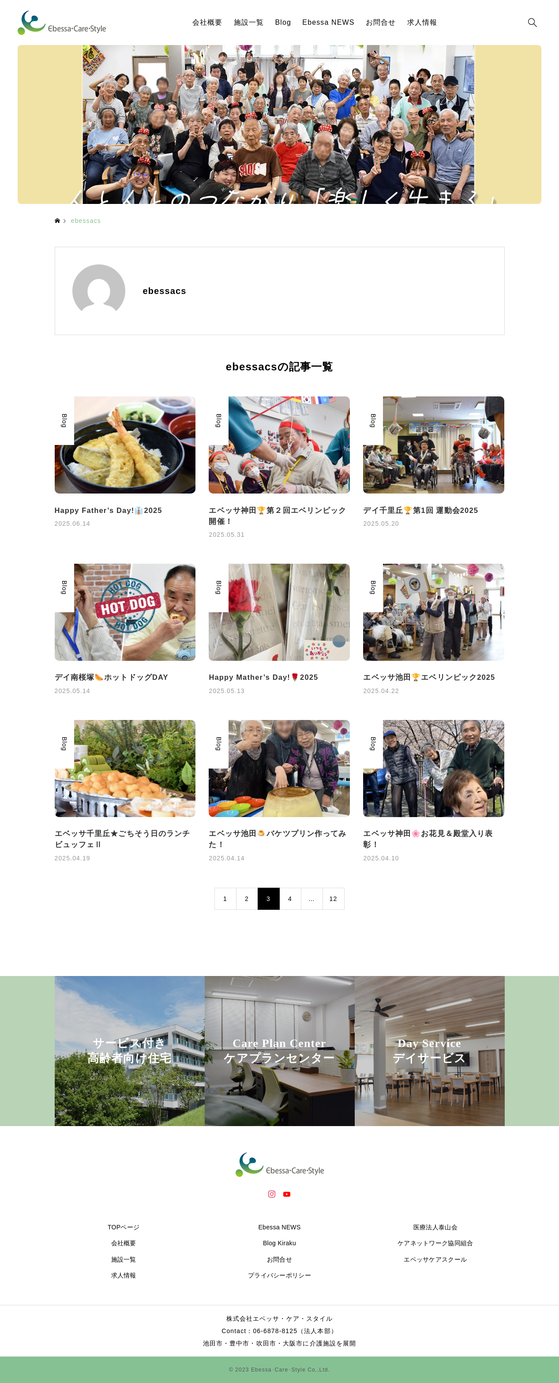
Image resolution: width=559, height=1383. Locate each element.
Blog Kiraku (279, 1243)
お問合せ (381, 22)
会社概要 (207, 22)
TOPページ (123, 1227)
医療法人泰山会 (435, 1227)
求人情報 (422, 22)
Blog (283, 22)
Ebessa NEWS (328, 22)
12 (334, 898)
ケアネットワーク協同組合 (435, 1243)
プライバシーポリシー (279, 1275)
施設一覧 (249, 22)
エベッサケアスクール (435, 1259)
